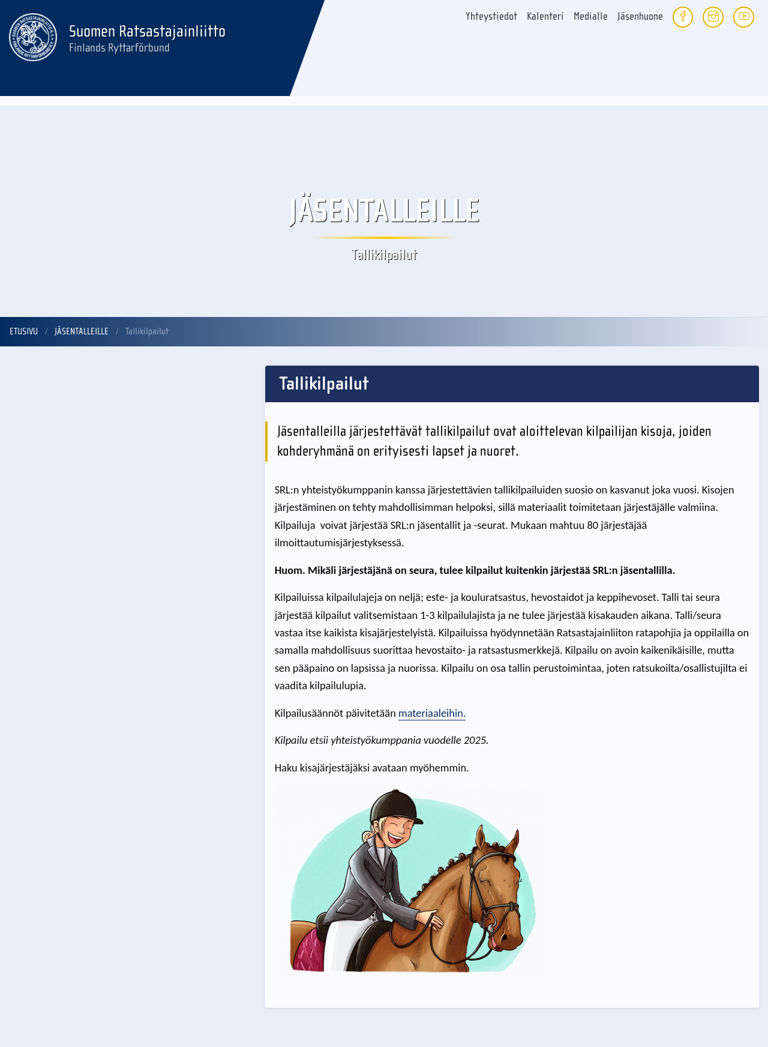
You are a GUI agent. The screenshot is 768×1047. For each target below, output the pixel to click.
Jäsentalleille (82, 331)
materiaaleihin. (432, 713)
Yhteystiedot (491, 16)
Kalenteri (545, 16)
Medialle (591, 16)
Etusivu (24, 331)
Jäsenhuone (640, 16)
